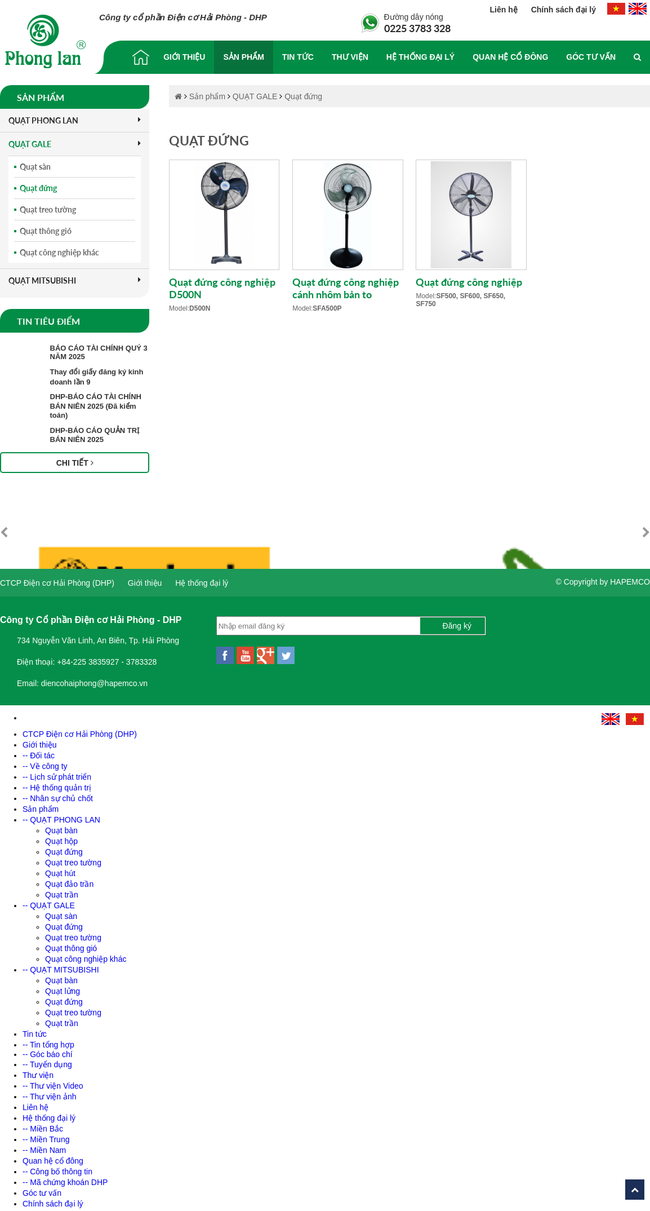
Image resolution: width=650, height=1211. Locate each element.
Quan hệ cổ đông (510, 56)
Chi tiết (75, 462)
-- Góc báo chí (48, 1048)
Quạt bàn (61, 824)
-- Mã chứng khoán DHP (65, 1176)
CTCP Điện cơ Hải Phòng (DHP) (57, 577)
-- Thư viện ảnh (50, 1090)
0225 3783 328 (417, 28)
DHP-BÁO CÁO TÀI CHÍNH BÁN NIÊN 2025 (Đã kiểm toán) (96, 405)
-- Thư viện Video (53, 1080)
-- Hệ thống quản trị (57, 781)
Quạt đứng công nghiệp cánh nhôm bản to (345, 288)
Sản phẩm (243, 56)
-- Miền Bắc (43, 1123)
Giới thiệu (184, 56)
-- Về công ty (45, 760)
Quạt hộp (61, 835)
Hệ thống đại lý (420, 56)
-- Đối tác (39, 749)
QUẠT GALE (74, 144)
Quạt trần (61, 889)
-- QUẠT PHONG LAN (61, 814)
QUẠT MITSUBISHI (74, 280)
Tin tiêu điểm (48, 321)
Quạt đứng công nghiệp (469, 282)
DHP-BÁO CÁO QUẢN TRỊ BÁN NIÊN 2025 (95, 435)
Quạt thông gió (46, 231)
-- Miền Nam (44, 1144)
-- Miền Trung (46, 1133)
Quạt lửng (62, 985)
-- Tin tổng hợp (48, 1039)
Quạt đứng (38, 188)
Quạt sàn (35, 166)
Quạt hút (60, 867)
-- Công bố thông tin (57, 1165)
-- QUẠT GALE (49, 899)
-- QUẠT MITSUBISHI (61, 964)
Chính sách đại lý (563, 9)
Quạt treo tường (48, 209)
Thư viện (350, 56)
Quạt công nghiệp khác (59, 252)
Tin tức (298, 56)
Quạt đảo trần (69, 878)
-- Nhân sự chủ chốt (58, 792)
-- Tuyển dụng (47, 1058)
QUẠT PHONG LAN (74, 120)
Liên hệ (505, 9)
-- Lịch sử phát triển (57, 771)
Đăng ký (457, 620)
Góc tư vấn (591, 56)
